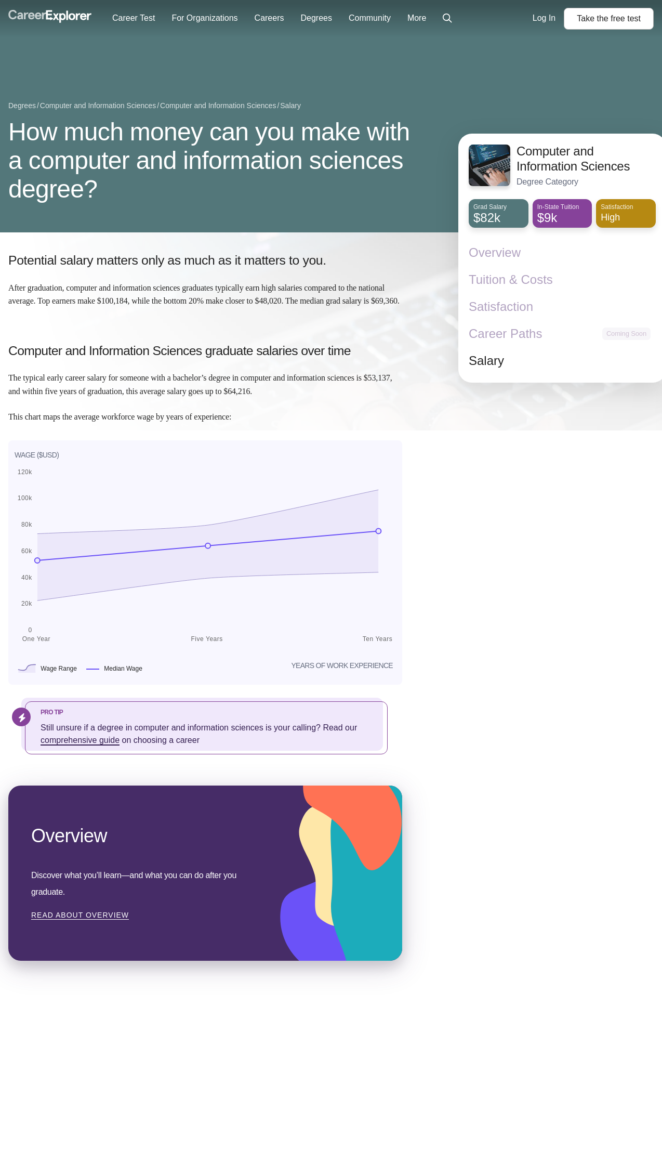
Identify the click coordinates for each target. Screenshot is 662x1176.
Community (370, 18)
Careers (269, 18)
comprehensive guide (80, 740)
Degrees (316, 18)
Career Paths (505, 333)
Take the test (609, 18)
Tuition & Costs (511, 279)
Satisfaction (501, 306)
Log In (544, 18)
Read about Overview (80, 915)
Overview (495, 252)
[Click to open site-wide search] (447, 19)
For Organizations (204, 18)
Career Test (133, 18)
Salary (486, 361)
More (416, 18)
